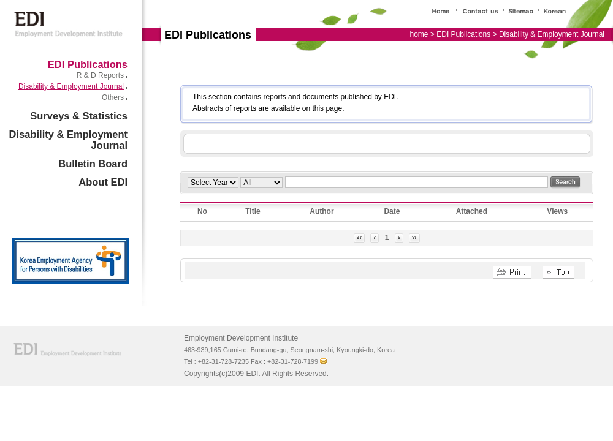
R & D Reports (100, 75)
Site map (526, 12)
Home (444, 12)
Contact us (482, 12)
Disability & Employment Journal (71, 86)
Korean (559, 12)
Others (113, 97)
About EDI (103, 181)
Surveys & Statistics (79, 115)
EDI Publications (88, 64)
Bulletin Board (93, 163)
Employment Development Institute (65, 18)
